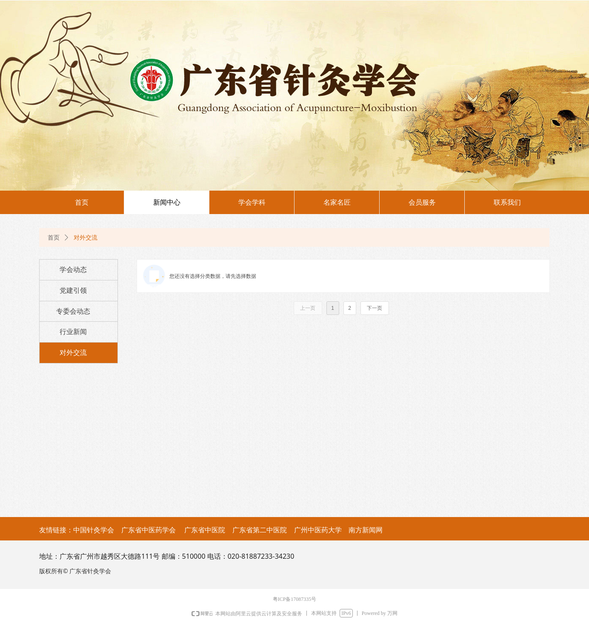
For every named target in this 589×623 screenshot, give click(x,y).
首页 (54, 237)
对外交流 (85, 237)
